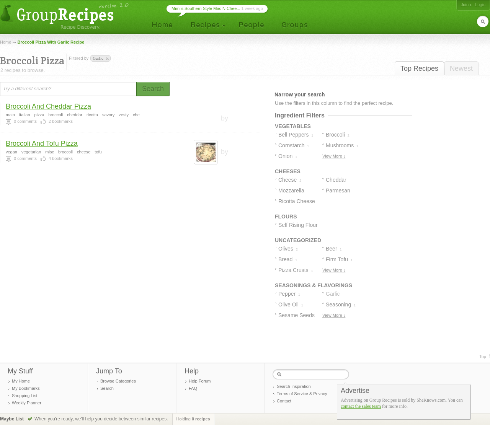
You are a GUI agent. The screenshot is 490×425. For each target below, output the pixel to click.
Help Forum (200, 381)
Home (5, 42)
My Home (21, 381)
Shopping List (25, 395)
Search (107, 388)
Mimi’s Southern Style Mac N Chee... (206, 8)
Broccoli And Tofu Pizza (42, 143)
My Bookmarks (26, 388)
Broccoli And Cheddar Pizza (48, 106)
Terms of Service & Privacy (302, 393)
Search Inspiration (294, 386)
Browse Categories (118, 381)
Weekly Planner (26, 403)
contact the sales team (361, 406)
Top (482, 356)
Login (480, 4)
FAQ (193, 388)
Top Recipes (419, 68)
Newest (461, 68)
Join (465, 4)
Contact (284, 401)
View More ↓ (333, 156)
